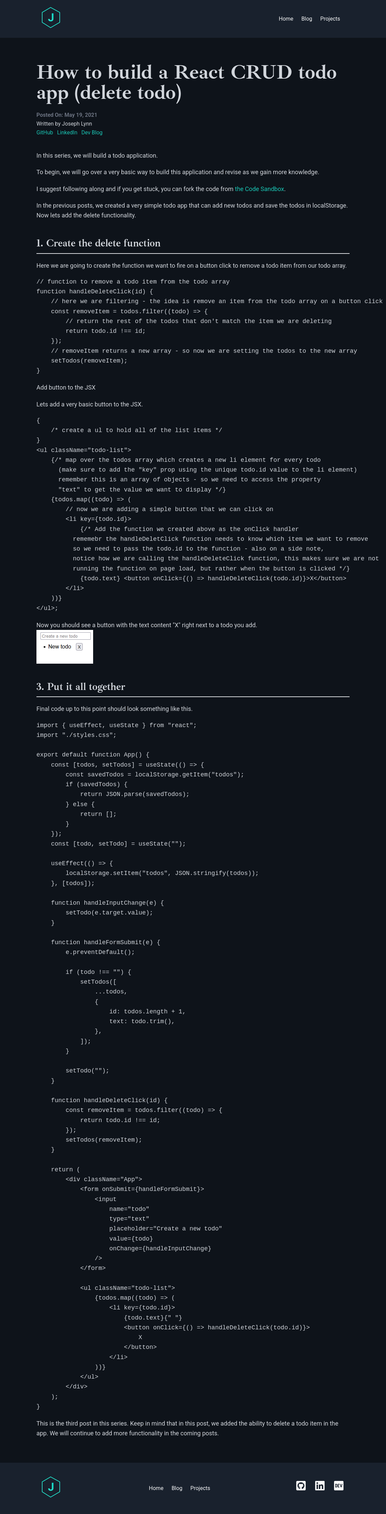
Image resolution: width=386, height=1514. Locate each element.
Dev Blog (92, 132)
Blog (306, 19)
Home (286, 19)
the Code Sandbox (259, 188)
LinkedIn (67, 132)
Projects (330, 19)
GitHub (44, 132)
